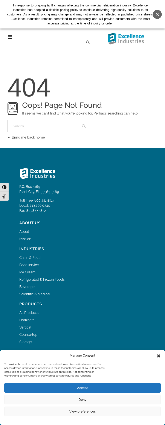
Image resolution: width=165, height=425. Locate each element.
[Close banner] (157, 12)
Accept (82, 388)
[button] (158, 355)
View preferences (82, 411)
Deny (82, 400)
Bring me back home (26, 137)
